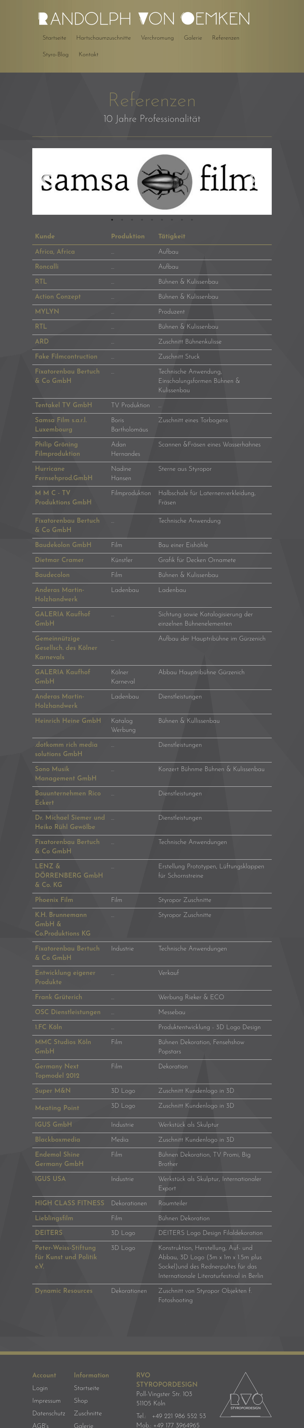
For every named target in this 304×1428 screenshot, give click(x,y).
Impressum (46, 1401)
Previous (49, 181)
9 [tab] (192, 219)
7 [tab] (172, 219)
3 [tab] (132, 219)
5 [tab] (152, 219)
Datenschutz (48, 1413)
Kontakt (88, 55)
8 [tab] (182, 219)
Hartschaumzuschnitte (103, 38)
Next (255, 181)
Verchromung (157, 38)
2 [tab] (122, 219)
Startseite (54, 38)
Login (40, 1388)
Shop (81, 1401)
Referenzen (225, 38)
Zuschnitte (88, 1413)
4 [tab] (142, 219)
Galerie (193, 38)
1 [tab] (112, 219)
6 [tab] (162, 219)
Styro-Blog (56, 55)
